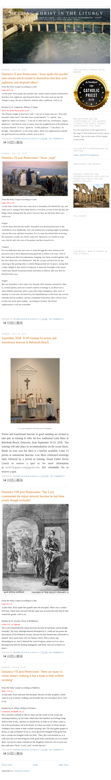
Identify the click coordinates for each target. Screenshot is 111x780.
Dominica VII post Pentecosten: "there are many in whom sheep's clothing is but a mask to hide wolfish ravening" (33, 676)
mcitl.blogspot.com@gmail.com (22, 467)
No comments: (56, 139)
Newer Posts (7, 765)
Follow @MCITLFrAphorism (86, 155)
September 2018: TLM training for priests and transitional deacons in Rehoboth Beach (29, 340)
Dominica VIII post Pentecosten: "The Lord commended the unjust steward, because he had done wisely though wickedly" (33, 496)
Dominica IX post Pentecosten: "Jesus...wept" (29, 157)
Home (35, 765)
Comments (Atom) (21, 771)
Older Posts (64, 765)
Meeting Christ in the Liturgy (56, 13)
